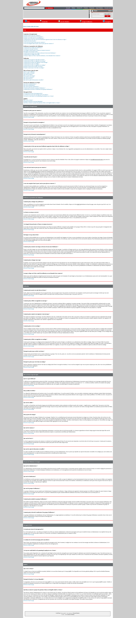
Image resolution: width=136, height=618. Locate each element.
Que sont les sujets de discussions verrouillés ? (34, 80)
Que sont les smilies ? (28, 74)
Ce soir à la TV (108, 8)
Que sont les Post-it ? (28, 78)
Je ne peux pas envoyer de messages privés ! (33, 93)
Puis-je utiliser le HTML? (29, 73)
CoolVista (58, 613)
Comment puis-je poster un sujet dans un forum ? (34, 59)
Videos (73, 8)
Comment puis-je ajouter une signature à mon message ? (36, 62)
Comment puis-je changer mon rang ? (32, 54)
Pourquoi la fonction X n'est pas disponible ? (33, 101)
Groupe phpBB (68, 571)
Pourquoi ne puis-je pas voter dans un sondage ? (34, 67)
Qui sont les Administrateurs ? (30, 84)
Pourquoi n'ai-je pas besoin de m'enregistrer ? (33, 36)
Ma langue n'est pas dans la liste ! (31, 51)
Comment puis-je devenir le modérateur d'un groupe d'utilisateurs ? (38, 89)
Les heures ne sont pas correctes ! (31, 49)
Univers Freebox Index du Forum (31, 26)
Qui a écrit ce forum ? (28, 100)
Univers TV (79, 8)
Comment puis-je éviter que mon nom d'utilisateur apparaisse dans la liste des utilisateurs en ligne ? (45, 39)
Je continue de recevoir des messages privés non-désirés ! (36, 94)
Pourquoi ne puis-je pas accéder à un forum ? (33, 66)
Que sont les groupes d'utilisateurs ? (31, 86)
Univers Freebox (70, 614)
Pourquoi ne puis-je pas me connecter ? (32, 35)
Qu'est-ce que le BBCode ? (29, 71)
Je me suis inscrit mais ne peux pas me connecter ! (34, 42)
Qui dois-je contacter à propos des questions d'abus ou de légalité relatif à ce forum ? (42, 102)
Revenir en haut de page (29, 117)
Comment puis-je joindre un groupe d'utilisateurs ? (34, 88)
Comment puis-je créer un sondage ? (31, 63)
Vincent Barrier (76, 613)
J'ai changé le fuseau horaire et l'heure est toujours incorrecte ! (37, 50)
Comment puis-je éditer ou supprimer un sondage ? (35, 65)
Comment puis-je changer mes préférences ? (33, 47)
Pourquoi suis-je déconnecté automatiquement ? (34, 38)
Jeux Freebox (99, 8)
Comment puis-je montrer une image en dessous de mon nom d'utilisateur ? (40, 53)
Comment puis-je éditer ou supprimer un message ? (35, 61)
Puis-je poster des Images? (29, 75)
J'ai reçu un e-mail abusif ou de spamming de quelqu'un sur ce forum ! (39, 96)
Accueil (68, 8)
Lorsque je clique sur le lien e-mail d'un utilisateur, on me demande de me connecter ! (42, 55)
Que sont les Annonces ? (29, 77)
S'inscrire (110, 10)
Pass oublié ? (107, 14)
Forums (86, 8)
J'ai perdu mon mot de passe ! (30, 40)
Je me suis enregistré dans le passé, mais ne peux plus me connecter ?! (39, 43)
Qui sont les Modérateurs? (29, 85)
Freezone (91, 8)
